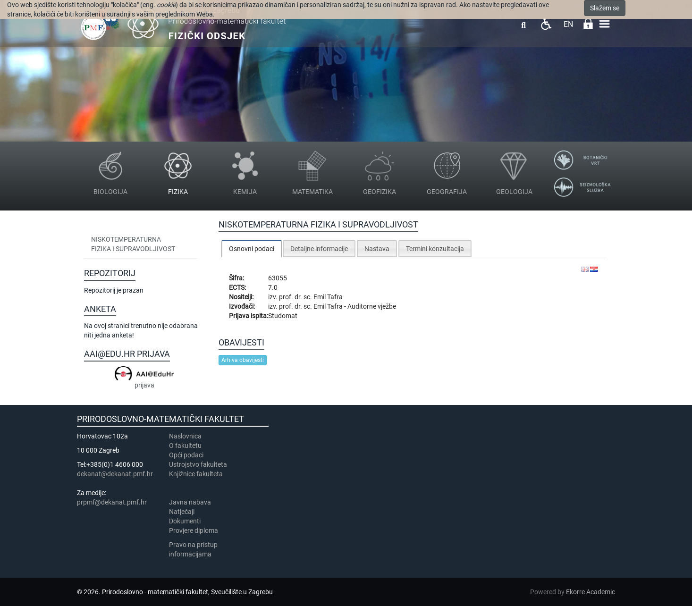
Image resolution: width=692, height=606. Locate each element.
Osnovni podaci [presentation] (251, 248)
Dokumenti (185, 521)
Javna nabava (190, 502)
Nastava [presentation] (376, 248)
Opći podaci (186, 455)
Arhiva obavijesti (242, 360)
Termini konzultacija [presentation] (435, 248)
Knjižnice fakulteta (196, 474)
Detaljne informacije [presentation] (319, 248)
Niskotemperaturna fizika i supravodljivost (133, 244)
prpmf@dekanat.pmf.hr (112, 502)
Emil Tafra (328, 297)
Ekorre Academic (590, 592)
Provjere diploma (193, 530)
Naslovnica (185, 436)
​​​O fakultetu (185, 445)
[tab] (251, 248)
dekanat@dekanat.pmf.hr (115, 474)
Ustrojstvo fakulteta (198, 464)
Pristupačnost (546, 24)
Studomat (282, 316)
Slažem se (604, 8)
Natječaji (181, 511)
